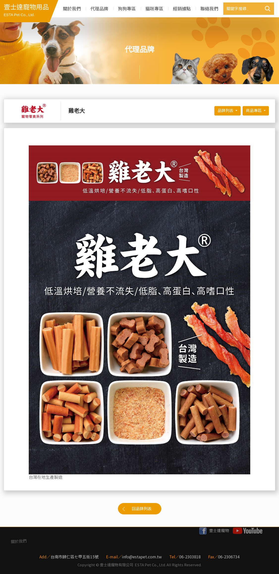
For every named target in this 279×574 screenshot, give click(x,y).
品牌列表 (226, 110)
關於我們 (72, 8)
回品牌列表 (142, 508)
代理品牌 (99, 8)
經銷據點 (182, 8)
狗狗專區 (127, 8)
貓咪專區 (154, 8)
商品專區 (254, 110)
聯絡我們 (209, 8)
